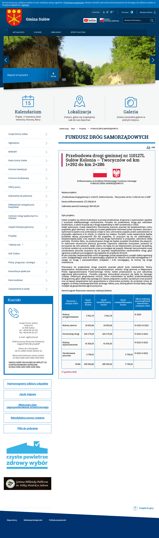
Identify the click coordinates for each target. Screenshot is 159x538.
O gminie (38, 32)
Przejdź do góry (146, 508)
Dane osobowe (15, 280)
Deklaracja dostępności (33, 520)
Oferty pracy (14, 187)
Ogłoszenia (13, 142)
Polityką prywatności (74, 2)
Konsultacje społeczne (19, 271)
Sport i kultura (78, 32)
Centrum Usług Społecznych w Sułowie (23, 217)
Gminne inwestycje (17, 169)
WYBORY (12, 151)
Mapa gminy (56, 32)
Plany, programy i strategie (21, 262)
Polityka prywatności (57, 520)
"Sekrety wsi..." (15, 244)
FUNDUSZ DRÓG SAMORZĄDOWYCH (104, 129)
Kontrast (127, 12)
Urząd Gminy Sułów (18, 134)
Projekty (12, 235)
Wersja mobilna (148, 12)
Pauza (53, 75)
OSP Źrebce (14, 253)
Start (73, 129)
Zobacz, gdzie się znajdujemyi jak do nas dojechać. (79, 119)
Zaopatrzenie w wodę (18, 288)
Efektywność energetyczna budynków (21, 206)
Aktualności (19, 32)
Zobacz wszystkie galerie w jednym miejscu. (131, 119)
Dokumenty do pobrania (20, 195)
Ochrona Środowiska (18, 178)
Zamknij (25, 5)
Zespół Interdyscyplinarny (21, 227)
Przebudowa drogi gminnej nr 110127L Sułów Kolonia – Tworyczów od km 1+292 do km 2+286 (105, 160)
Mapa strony (12, 520)
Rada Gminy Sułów (17, 160)
